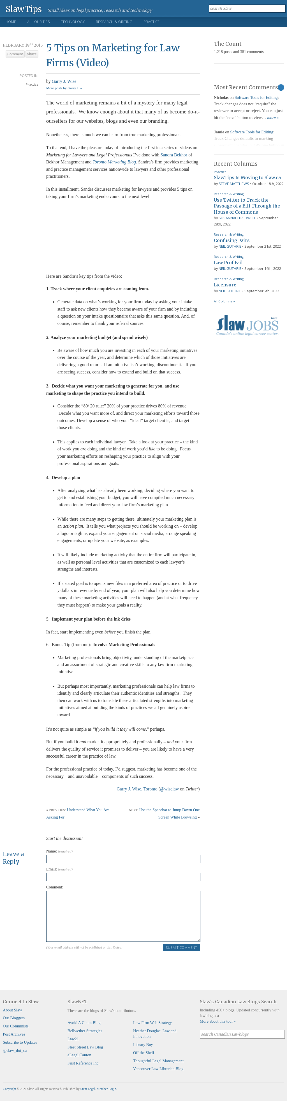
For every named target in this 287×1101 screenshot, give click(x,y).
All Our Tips (38, 21)
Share (32, 54)
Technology (73, 21)
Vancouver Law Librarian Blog (158, 1068)
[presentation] (88, 962)
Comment (15, 54)
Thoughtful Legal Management (158, 1061)
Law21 (73, 1039)
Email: (59, 869)
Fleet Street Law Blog (85, 1047)
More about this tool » (218, 1021)
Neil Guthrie (230, 246)
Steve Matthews (234, 183)
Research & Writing (114, 21)
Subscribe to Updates (20, 1042)
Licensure (225, 285)
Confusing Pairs (232, 240)
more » (273, 117)
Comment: (54, 887)
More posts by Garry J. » (64, 88)
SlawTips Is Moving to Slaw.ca (247, 177)
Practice (151, 21)
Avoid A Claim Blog (84, 1022)
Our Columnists (16, 1026)
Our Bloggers (14, 1018)
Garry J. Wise (64, 81)
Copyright (9, 1089)
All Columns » (224, 301)
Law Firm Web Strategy (152, 1022)
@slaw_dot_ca (15, 1050)
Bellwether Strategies (85, 1031)
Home (11, 21)
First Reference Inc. (83, 1063)
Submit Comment (181, 947)
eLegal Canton (79, 1055)
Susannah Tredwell (237, 217)
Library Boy (143, 1044)
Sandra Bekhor (175, 154)
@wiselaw (169, 789)
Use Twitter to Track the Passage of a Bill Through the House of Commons (247, 206)
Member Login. (107, 1089)
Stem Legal (87, 1089)
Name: (59, 851)
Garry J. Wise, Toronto (137, 789)
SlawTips (24, 8)
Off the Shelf (143, 1052)
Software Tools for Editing (256, 97)
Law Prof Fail (228, 262)
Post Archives (14, 1034)
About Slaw (12, 1010)
